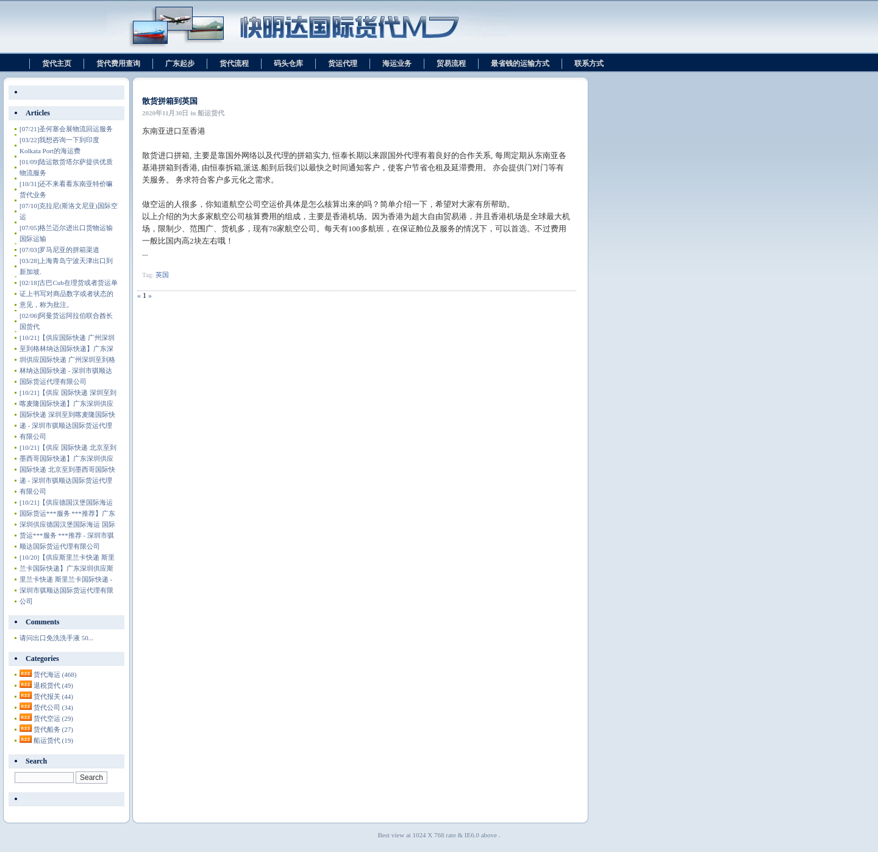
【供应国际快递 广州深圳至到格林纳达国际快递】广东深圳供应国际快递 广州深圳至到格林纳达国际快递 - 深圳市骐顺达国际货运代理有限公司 (67, 359)
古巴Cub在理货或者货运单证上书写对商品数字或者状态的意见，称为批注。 (69, 293)
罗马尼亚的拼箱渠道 (59, 249)
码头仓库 (288, 63)
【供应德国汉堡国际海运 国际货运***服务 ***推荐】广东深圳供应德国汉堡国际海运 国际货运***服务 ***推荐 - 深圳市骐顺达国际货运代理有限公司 (67, 524)
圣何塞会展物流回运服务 (66, 128)
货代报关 (53, 696)
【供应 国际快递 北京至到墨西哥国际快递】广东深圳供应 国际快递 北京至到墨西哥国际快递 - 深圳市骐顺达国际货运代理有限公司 (68, 469)
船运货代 (53, 740)
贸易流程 (451, 63)
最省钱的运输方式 (520, 63)
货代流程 (234, 63)
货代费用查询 (118, 63)
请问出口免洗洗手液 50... (56, 637)
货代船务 (53, 729)
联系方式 (589, 63)
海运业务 (397, 63)
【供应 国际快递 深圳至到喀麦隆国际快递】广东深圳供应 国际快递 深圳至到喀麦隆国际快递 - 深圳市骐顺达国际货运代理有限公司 (68, 414)
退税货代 (53, 685)
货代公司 (53, 707)
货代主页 (56, 63)
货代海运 (55, 674)
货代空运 (53, 718)
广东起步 (180, 63)
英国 (162, 274)
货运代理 (342, 63)
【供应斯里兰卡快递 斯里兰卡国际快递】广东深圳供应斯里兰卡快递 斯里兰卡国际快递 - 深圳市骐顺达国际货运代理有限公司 (67, 579)
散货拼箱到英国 (170, 101)
